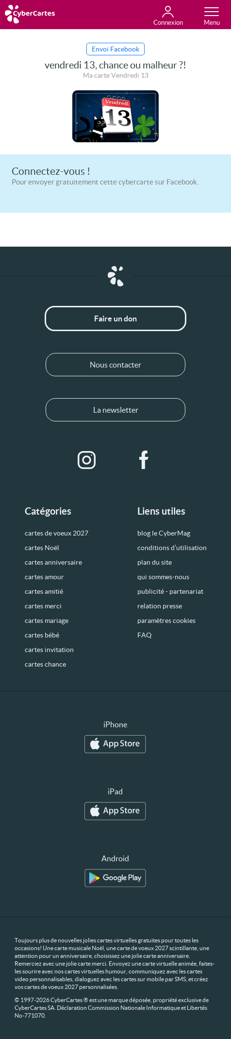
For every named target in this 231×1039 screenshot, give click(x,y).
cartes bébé (42, 635)
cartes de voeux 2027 (56, 533)
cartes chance (45, 664)
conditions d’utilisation (172, 548)
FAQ (144, 635)
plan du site (154, 562)
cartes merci (43, 606)
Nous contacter (115, 364)
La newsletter (115, 409)
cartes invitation (49, 650)
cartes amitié (44, 591)
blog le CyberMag (163, 533)
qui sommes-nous (163, 577)
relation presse (159, 606)
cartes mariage (46, 620)
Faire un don (115, 318)
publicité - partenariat (170, 591)
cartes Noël (42, 548)
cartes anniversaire (53, 562)
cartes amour (44, 577)
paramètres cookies (166, 620)
